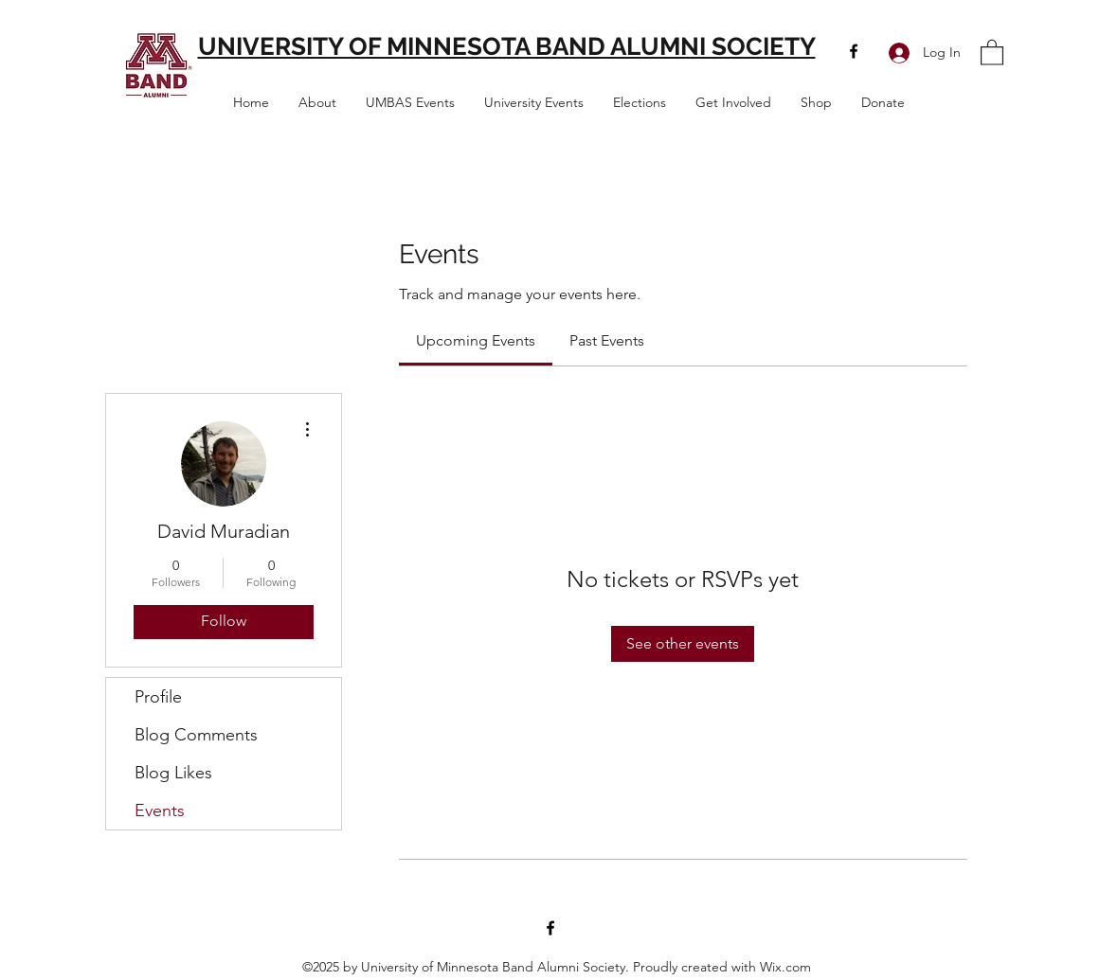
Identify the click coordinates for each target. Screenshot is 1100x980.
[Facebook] (853, 51)
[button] (992, 51)
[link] (475, 340)
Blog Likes (173, 772)
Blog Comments (196, 734)
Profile (158, 696)
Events (160, 810)
